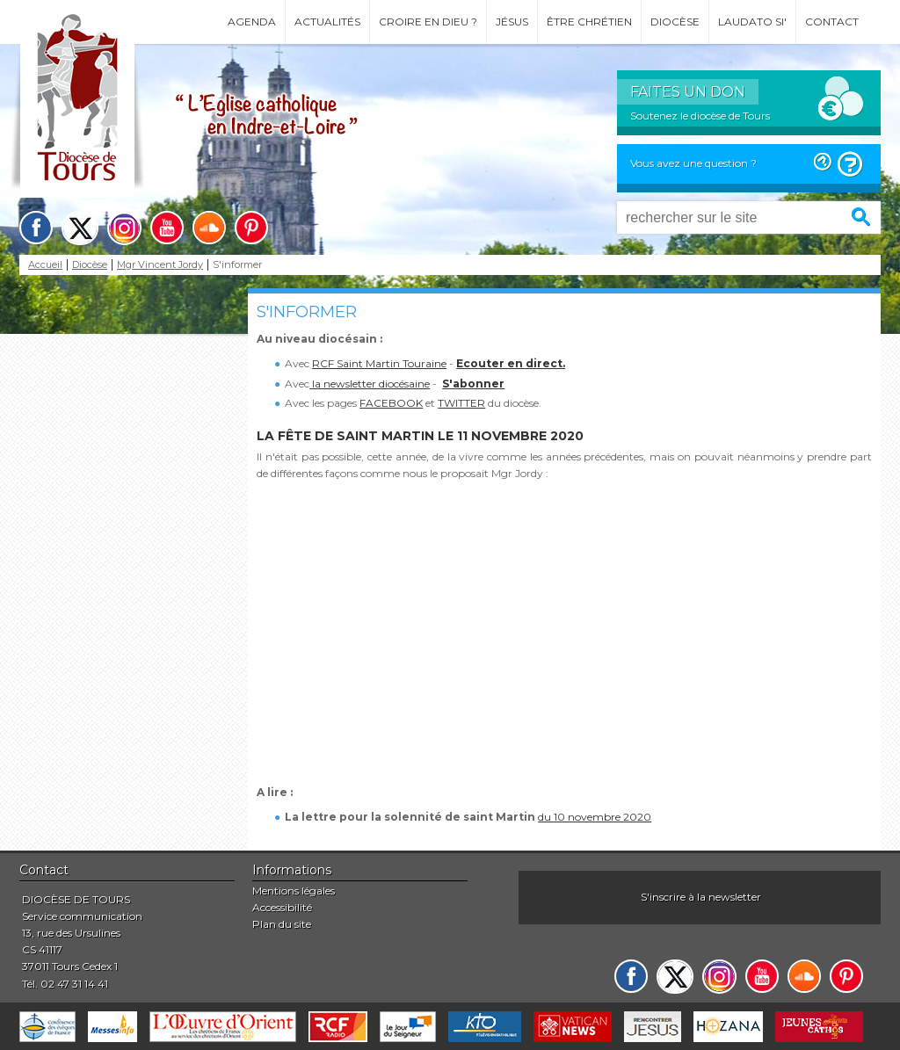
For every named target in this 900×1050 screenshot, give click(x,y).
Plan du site (281, 924)
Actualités (327, 21)
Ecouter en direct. (510, 363)
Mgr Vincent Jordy (160, 265)
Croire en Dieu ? (428, 21)
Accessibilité (282, 907)
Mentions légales (293, 890)
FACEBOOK (391, 402)
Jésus (512, 21)
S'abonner (473, 383)
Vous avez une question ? (693, 163)
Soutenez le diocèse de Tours (700, 115)
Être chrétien (589, 21)
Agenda (252, 21)
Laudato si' (752, 21)
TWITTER (461, 402)
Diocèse (675, 21)
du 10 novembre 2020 (594, 816)
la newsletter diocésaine (369, 383)
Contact (832, 21)
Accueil (45, 265)
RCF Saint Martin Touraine (379, 363)
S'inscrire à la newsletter (701, 896)
